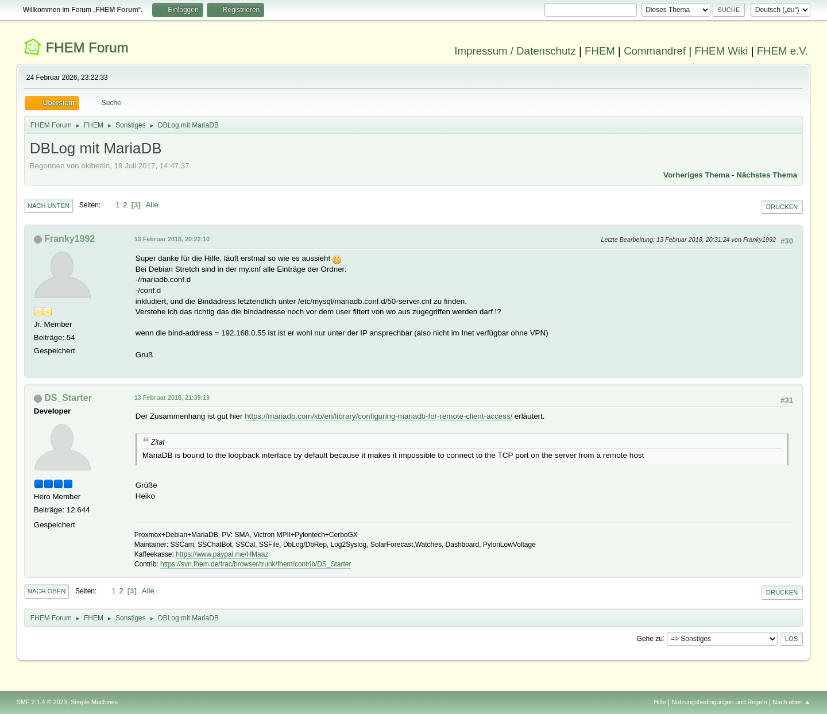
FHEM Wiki (721, 51)
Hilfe (660, 701)
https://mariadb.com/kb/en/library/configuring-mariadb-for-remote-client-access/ (378, 416)
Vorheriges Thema (696, 175)
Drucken (782, 206)
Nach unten (48, 205)
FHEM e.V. (783, 51)
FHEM (600, 51)
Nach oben (47, 591)
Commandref (655, 51)
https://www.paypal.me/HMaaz (222, 554)
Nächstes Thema (766, 175)
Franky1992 (69, 239)
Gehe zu (650, 638)
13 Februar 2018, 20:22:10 (172, 239)
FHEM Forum (86, 47)
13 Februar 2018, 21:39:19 (172, 397)
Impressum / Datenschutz (515, 51)
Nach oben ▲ (791, 701)
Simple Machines (94, 701)
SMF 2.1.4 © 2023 (42, 701)
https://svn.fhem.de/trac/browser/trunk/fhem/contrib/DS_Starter (255, 564)
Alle (151, 204)
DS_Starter (68, 398)
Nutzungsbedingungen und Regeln (719, 701)
